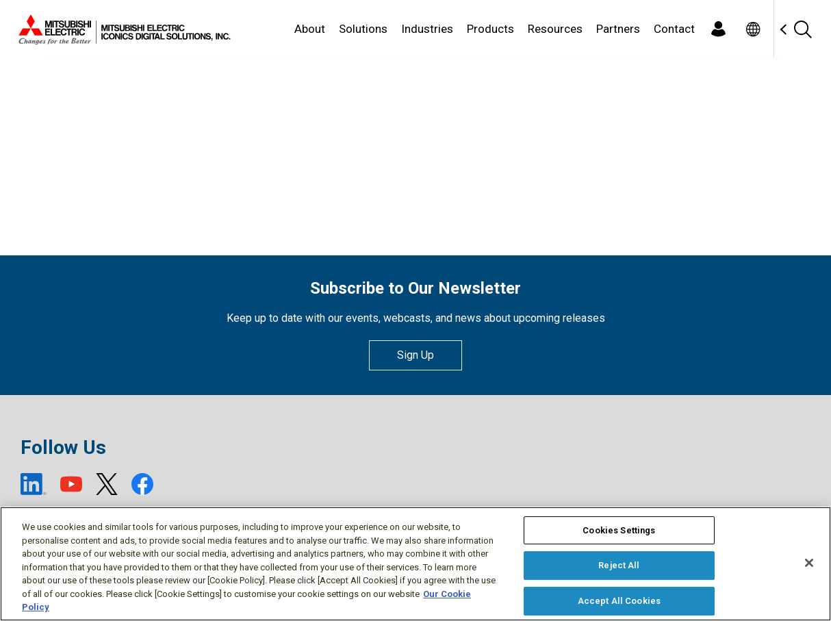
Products (490, 29)
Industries (427, 29)
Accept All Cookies (619, 601)
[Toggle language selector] (753, 29)
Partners (618, 29)
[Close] (809, 563)
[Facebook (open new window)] (142, 484)
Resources (555, 29)
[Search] (802, 29)
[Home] (122, 29)
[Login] (718, 29)
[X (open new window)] (107, 484)
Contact (674, 29)
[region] (415, 564)
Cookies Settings (619, 530)
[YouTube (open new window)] (71, 484)
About (309, 29)
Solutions (363, 29)
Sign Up (415, 355)
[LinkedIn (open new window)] (34, 484)
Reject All (618, 565)
